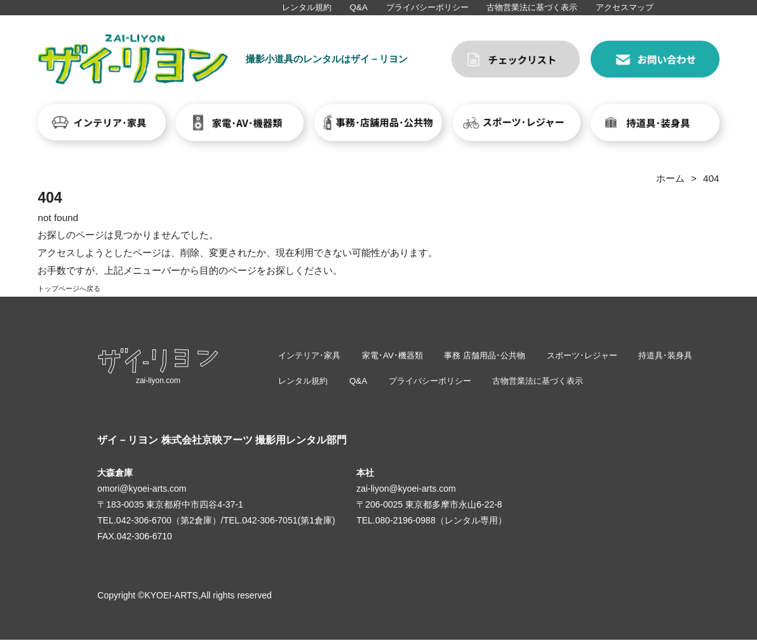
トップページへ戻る (80, 287)
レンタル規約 (307, 7)
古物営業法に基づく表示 (531, 7)
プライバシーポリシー (427, 7)
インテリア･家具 (311, 356)
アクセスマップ (624, 7)
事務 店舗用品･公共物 (495, 356)
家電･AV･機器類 (398, 356)
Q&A (359, 7)
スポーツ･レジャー (598, 356)
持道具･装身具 (686, 356)
